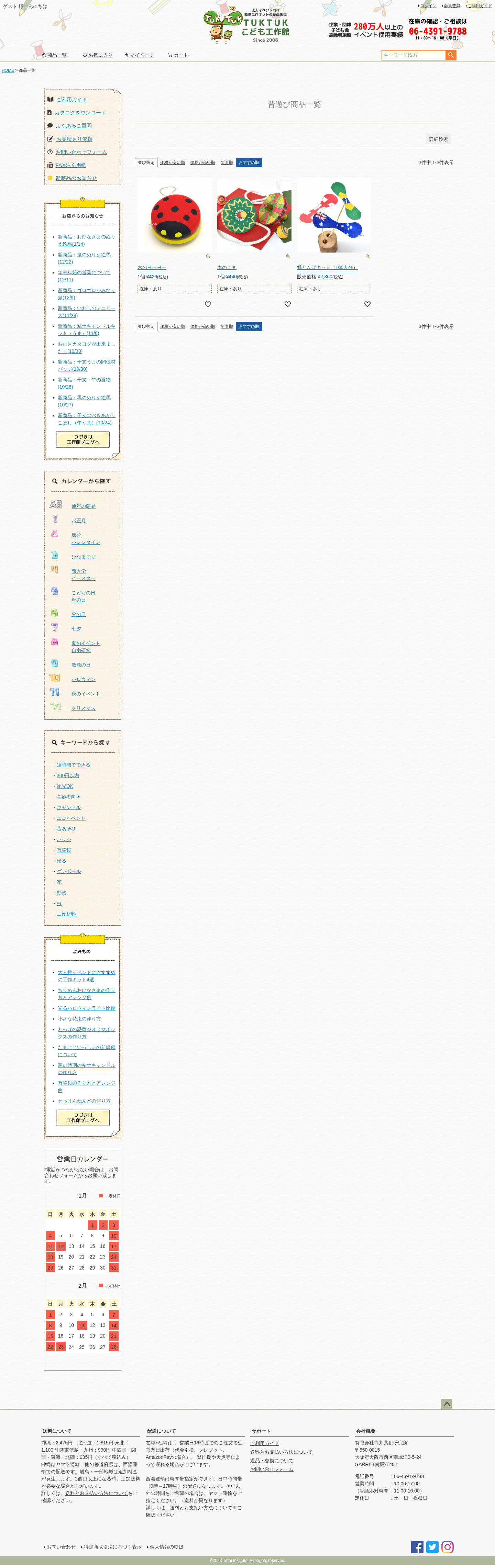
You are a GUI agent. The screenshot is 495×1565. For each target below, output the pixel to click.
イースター (84, 578)
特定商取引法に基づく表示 (113, 1547)
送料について (57, 1431)
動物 (61, 892)
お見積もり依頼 (74, 139)
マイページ (139, 55)
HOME (8, 70)
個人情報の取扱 (167, 1547)
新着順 (227, 162)
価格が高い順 (202, 162)
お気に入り (97, 55)
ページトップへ (446, 1404)
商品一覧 (54, 55)
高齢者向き (69, 797)
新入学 (79, 571)
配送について (161, 1431)
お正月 (79, 520)
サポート (261, 1431)
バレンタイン (86, 542)
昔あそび (66, 828)
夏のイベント (86, 643)
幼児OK (65, 786)
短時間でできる (73, 765)
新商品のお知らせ (76, 178)
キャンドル (69, 807)
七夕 (76, 628)
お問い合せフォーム (272, 1469)
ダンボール (69, 871)
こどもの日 (84, 592)
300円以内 (68, 775)
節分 (76, 535)
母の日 (79, 600)
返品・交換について (272, 1460)
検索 (451, 55)
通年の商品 (84, 506)
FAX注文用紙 (71, 165)
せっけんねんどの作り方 (84, 1101)
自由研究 (81, 650)
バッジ (64, 839)
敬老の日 (81, 665)
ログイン (428, 5)
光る (61, 860)
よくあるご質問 (74, 125)
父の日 (79, 614)
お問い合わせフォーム (81, 152)
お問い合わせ (61, 1547)
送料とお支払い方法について (96, 1493)
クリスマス (84, 708)
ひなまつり (84, 556)
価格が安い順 (172, 162)
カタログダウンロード (80, 112)
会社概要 (365, 1431)
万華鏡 (64, 850)
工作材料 (66, 914)
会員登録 (452, 5)
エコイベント (71, 818)
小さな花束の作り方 (79, 1018)
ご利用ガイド (480, 5)
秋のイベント (86, 693)
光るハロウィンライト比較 (87, 1008)
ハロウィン (84, 679)
